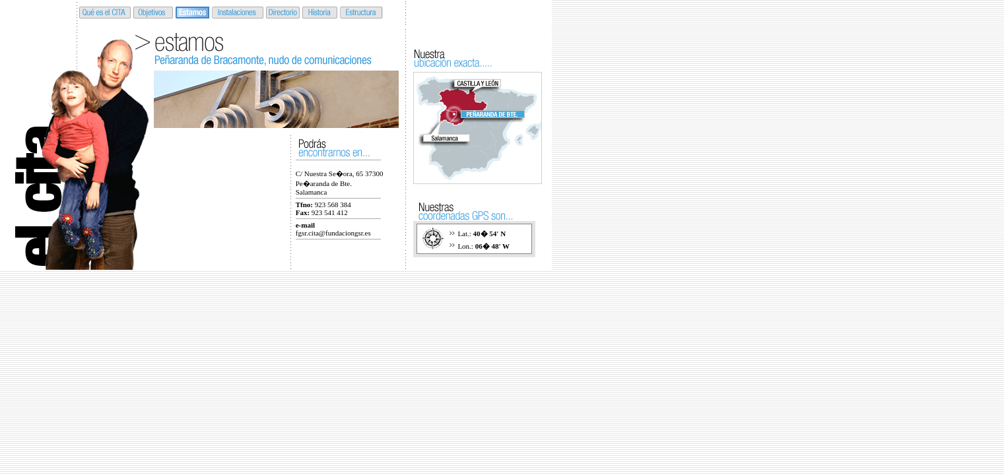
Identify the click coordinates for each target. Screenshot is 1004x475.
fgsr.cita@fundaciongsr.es (333, 233)
